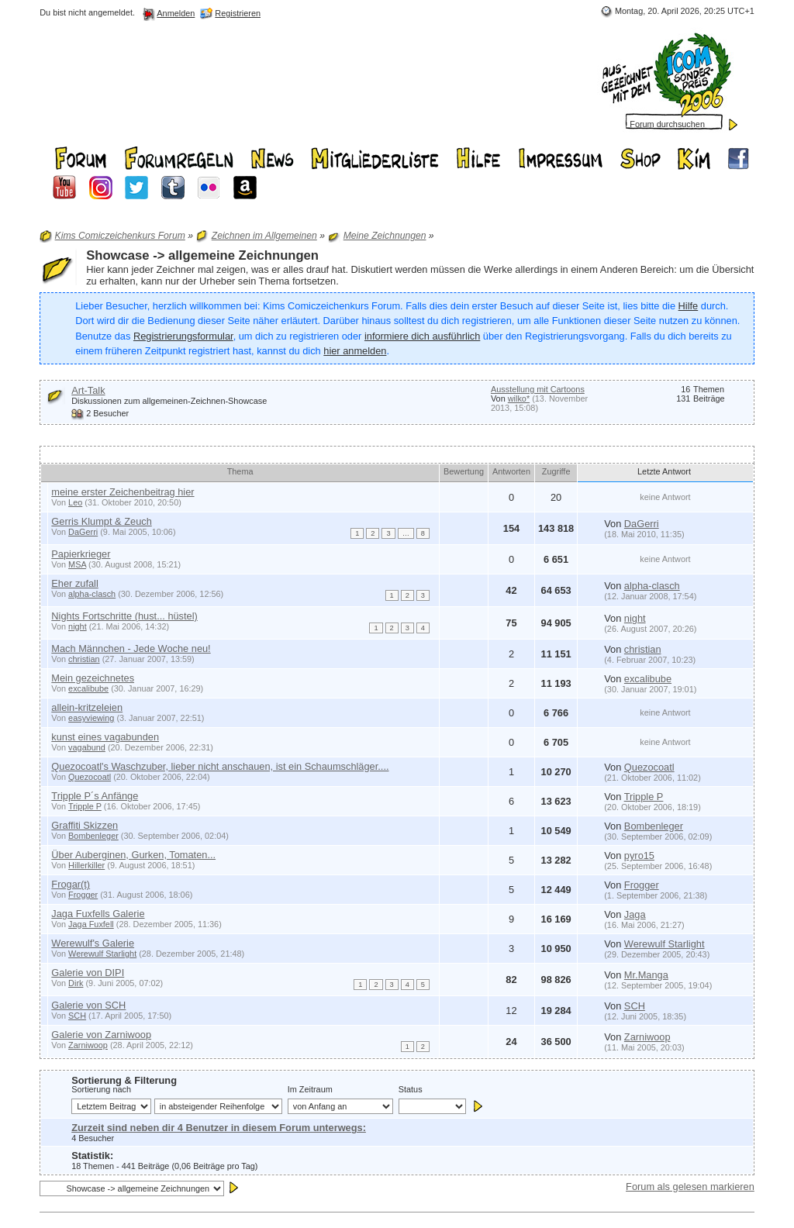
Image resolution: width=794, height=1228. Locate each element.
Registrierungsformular (183, 336)
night (77, 626)
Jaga (635, 914)
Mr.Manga (646, 975)
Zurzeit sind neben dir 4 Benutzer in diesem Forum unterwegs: (218, 1127)
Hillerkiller (86, 865)
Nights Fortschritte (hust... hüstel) (124, 616)
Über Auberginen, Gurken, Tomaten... (133, 855)
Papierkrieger (80, 554)
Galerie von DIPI (87, 972)
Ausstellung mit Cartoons (538, 389)
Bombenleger (93, 835)
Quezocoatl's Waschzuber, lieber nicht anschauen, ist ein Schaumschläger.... (219, 766)
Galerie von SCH (88, 1005)
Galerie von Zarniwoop (101, 1034)
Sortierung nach (101, 1089)
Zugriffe (556, 471)
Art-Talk (88, 390)
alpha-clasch (92, 593)
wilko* (519, 398)
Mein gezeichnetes (92, 678)
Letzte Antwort (665, 471)
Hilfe (688, 306)
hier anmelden (354, 351)
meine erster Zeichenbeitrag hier (122, 492)
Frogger (83, 894)
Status (411, 1089)
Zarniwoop (88, 1045)
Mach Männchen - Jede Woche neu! (130, 648)
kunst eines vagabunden (105, 737)
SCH (77, 1015)
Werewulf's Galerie (92, 943)
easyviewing (91, 718)
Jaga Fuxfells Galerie (97, 913)
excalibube (88, 688)
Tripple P (85, 806)
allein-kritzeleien (87, 707)
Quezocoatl (89, 776)
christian (84, 659)
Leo (75, 502)
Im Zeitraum (310, 1089)
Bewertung (464, 471)
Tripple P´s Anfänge (94, 796)
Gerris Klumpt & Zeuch (101, 521)
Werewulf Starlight (102, 953)
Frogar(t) (70, 884)
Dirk (75, 983)
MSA (77, 564)
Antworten (511, 471)
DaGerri (83, 531)
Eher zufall (74, 583)
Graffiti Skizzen (84, 825)
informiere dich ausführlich (422, 336)
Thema (240, 471)
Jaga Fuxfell (91, 924)
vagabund (86, 747)
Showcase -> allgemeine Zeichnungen (202, 255)
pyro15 (639, 855)
